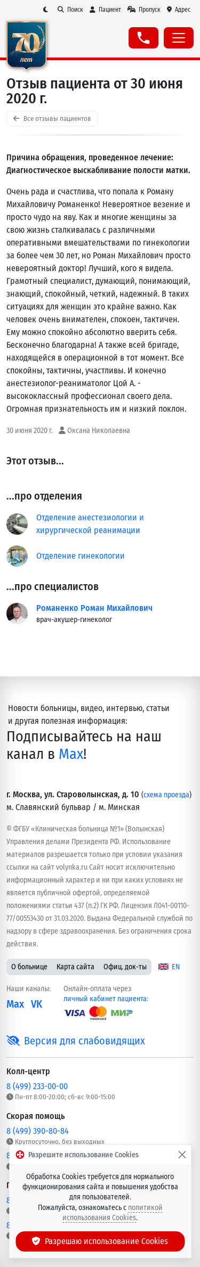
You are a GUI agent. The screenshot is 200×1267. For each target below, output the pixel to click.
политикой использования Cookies (112, 1212)
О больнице (29, 966)
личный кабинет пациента (105, 998)
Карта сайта (75, 966)
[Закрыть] (182, 1154)
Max (71, 754)
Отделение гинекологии (80, 556)
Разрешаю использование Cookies (100, 1241)
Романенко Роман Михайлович (94, 608)
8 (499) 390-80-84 (37, 1131)
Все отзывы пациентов (52, 118)
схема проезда (166, 794)
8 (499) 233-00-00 (37, 1086)
